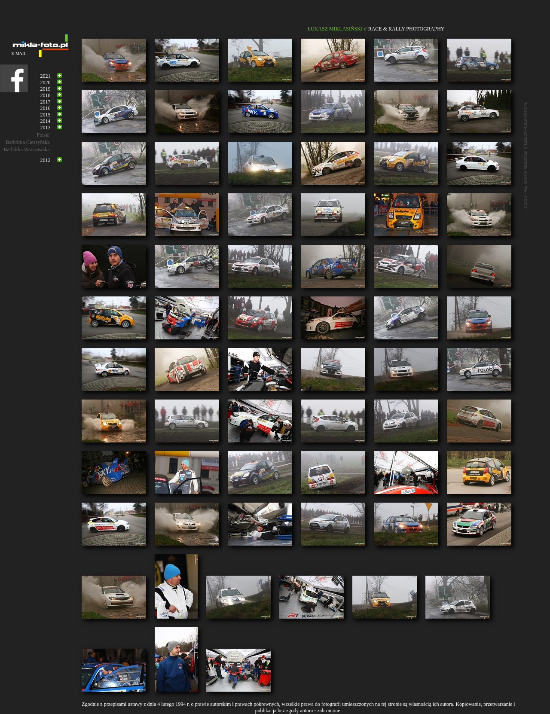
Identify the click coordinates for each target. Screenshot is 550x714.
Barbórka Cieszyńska (27, 142)
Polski (43, 135)
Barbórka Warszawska (26, 149)
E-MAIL (19, 53)
